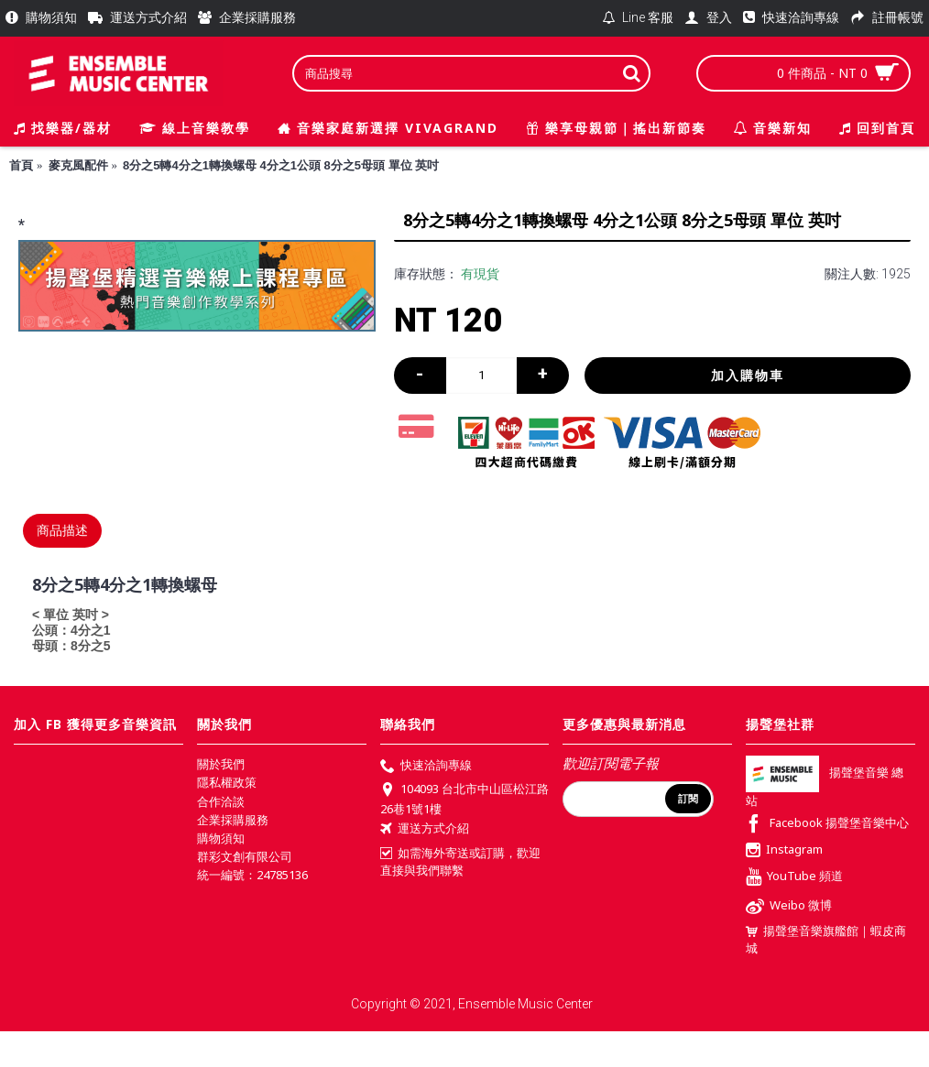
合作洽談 (221, 801)
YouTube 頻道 (794, 878)
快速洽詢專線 (426, 767)
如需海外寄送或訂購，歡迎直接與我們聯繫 (460, 861)
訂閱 (688, 798)
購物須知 (221, 838)
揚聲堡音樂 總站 (824, 787)
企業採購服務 (232, 819)
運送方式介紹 (424, 830)
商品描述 (62, 530)
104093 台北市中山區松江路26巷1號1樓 (464, 798)
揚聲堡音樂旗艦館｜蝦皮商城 (826, 939)
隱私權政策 (227, 782)
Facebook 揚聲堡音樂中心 (827, 824)
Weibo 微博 (789, 907)
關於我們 (221, 764)
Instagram (784, 851)
